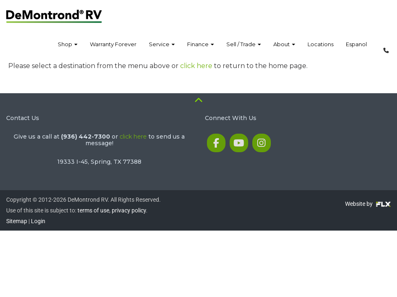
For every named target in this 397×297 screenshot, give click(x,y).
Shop (68, 49)
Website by (368, 203)
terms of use (93, 210)
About (284, 49)
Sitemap (16, 221)
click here (196, 66)
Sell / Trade (243, 49)
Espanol (356, 49)
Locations (321, 49)
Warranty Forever (113, 49)
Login (38, 221)
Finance (200, 49)
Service (162, 49)
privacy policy (129, 210)
